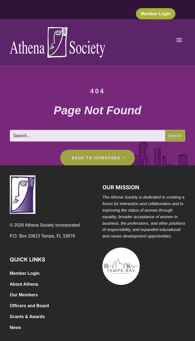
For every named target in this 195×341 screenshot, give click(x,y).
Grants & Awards (27, 316)
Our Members (24, 295)
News (15, 327)
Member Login (155, 13)
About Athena (24, 284)
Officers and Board (29, 305)
